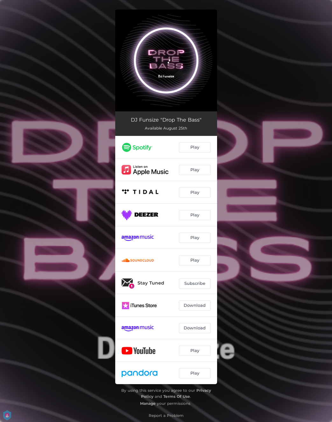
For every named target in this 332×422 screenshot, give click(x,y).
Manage (148, 403)
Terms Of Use (176, 396)
